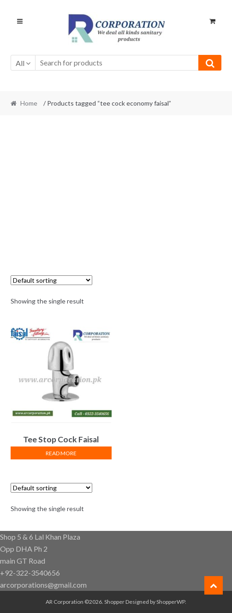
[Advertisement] (116, 190)
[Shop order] (51, 280)
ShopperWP (170, 601)
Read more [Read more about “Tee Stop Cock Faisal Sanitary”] (61, 453)
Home (28, 103)
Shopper (114, 601)
